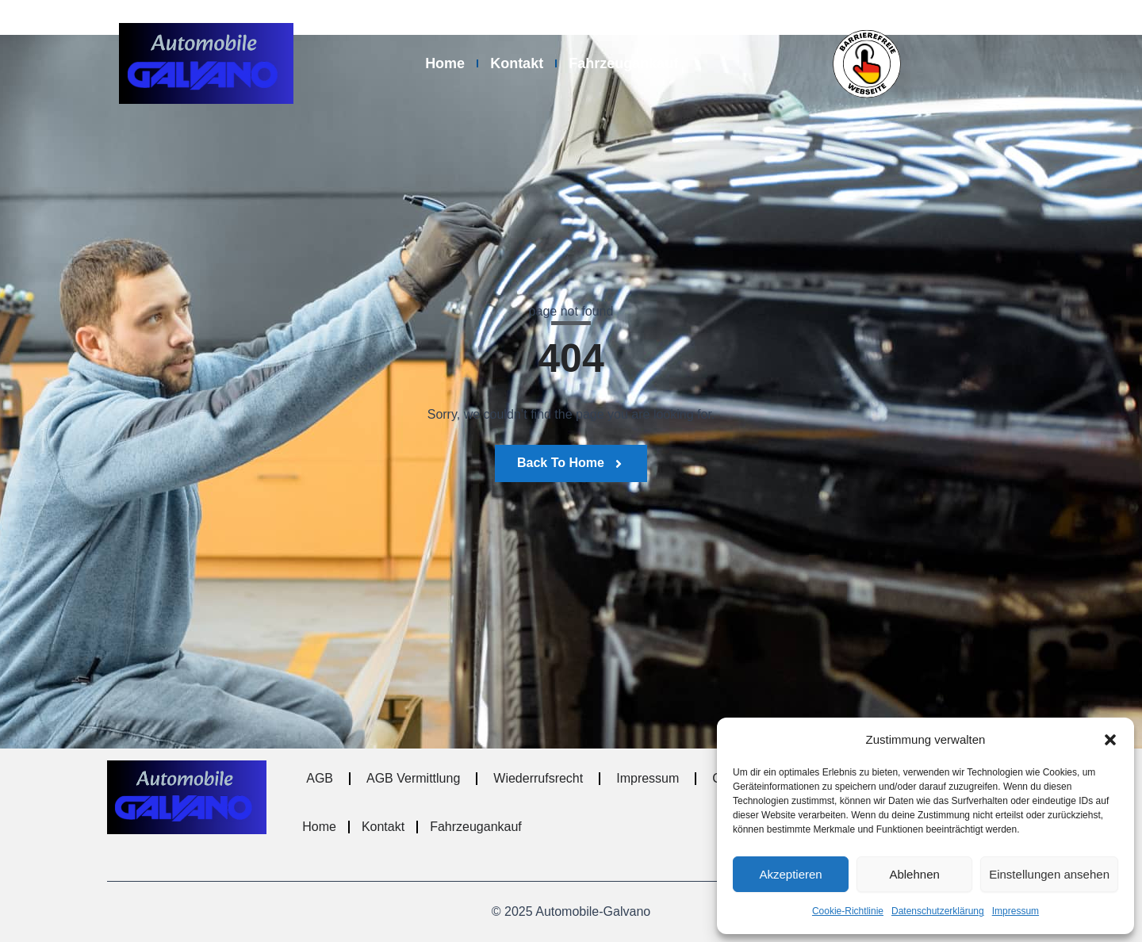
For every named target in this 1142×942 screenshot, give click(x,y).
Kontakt (516, 63)
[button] (1110, 740)
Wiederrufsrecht (538, 778)
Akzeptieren (790, 874)
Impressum (1015, 911)
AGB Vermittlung (413, 778)
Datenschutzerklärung (937, 911)
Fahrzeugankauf (623, 63)
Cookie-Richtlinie (847, 911)
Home (445, 63)
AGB (319, 778)
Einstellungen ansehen (1049, 874)
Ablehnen (914, 874)
